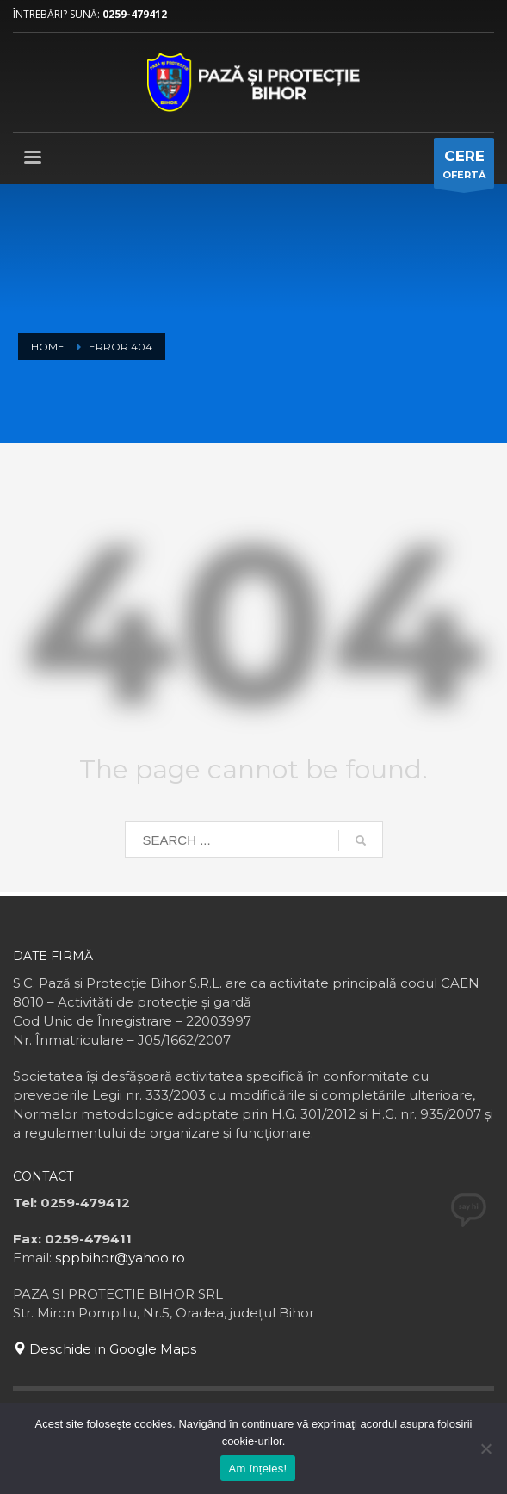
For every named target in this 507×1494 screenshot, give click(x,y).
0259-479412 (134, 14)
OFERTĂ (464, 167)
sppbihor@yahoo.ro (120, 1257)
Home (48, 346)
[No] (485, 1448)
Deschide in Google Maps (104, 1349)
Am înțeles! (258, 1468)
